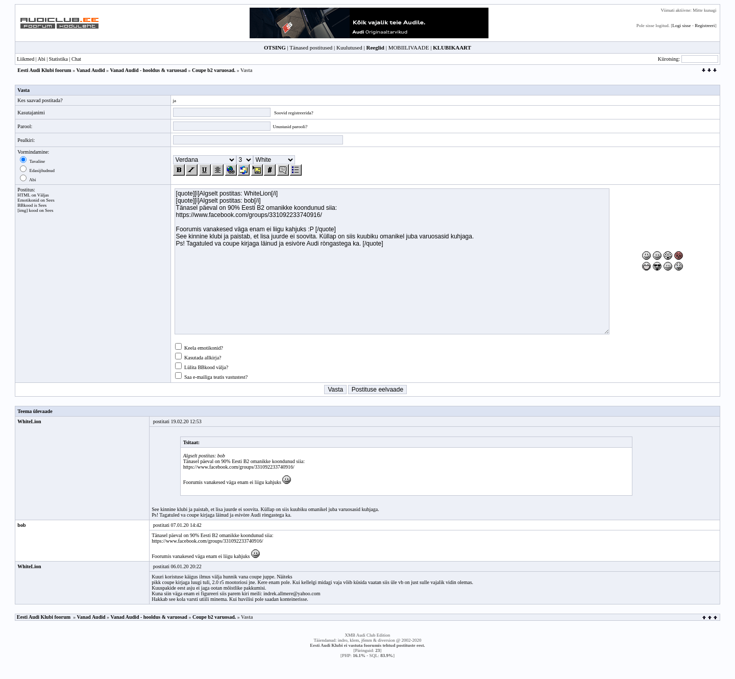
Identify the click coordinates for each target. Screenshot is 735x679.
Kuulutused (349, 47)
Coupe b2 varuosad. (213, 70)
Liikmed (25, 59)
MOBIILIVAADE (408, 47)
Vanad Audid (91, 70)
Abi (41, 59)
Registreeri (705, 25)
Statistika (58, 59)
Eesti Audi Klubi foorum (44, 70)
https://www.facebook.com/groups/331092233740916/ (239, 467)
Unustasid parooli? (290, 126)
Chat (76, 59)
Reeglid (375, 47)
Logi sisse (681, 25)
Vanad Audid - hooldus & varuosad (148, 70)
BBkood (25, 205)
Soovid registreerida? (293, 112)
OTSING (275, 47)
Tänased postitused (310, 47)
